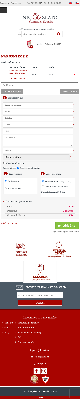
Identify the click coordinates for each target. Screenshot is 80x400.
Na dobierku (13, 181)
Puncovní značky (26, 342)
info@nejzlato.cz (40, 356)
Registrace (16, 3)
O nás (7, 327)
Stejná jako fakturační (28, 168)
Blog (6, 332)
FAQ (20, 337)
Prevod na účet (15, 188)
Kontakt (8, 322)
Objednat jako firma (13, 163)
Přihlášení (4, 3)
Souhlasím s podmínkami (17, 201)
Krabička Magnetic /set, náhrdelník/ (18, 72)
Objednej (67, 225)
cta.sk (54, 391)
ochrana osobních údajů (30, 332)
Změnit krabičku (17, 78)
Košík (39, 44)
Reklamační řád (26, 327)
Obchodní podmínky (28, 322)
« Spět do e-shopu (9, 223)
